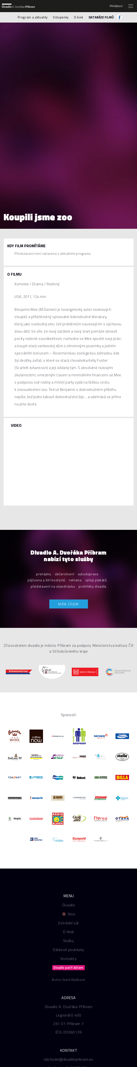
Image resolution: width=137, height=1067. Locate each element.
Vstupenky (61, 17)
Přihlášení (116, 6)
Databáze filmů (101, 17)
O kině (78, 17)
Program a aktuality (33, 17)
